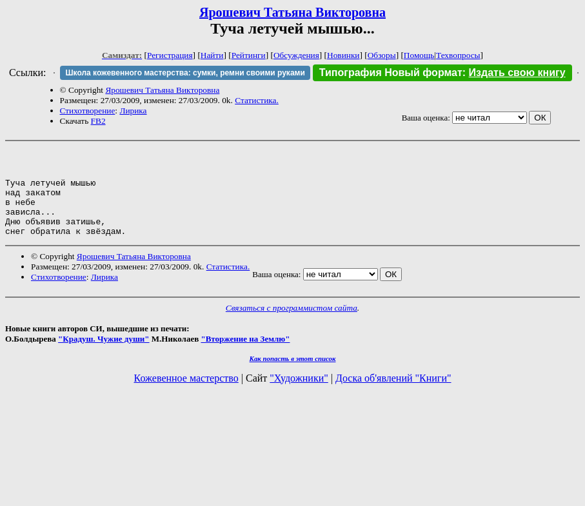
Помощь (419, 55)
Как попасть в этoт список (293, 376)
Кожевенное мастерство (186, 395)
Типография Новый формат (390, 72)
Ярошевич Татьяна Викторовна (292, 12)
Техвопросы (458, 55)
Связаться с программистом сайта (291, 325)
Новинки (343, 55)
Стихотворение (87, 110)
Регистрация (170, 55)
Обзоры (382, 55)
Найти (212, 55)
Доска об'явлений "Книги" (393, 395)
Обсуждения (296, 55)
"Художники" (299, 395)
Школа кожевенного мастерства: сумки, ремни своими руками (184, 72)
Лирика (132, 110)
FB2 (98, 121)
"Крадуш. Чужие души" (104, 356)
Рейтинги (249, 55)
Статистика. (257, 100)
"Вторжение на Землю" (245, 356)
